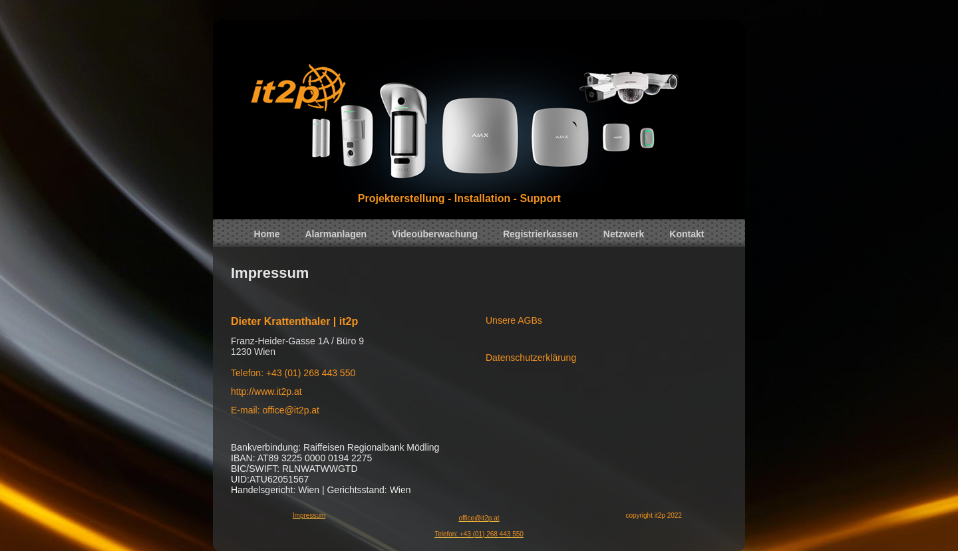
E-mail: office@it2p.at (275, 410)
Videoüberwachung (435, 234)
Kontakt (686, 234)
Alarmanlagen (336, 234)
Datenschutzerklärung (531, 357)
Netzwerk (623, 234)
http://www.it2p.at (266, 391)
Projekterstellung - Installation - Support (459, 198)
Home (267, 234)
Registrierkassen (540, 234)
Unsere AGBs (514, 320)
